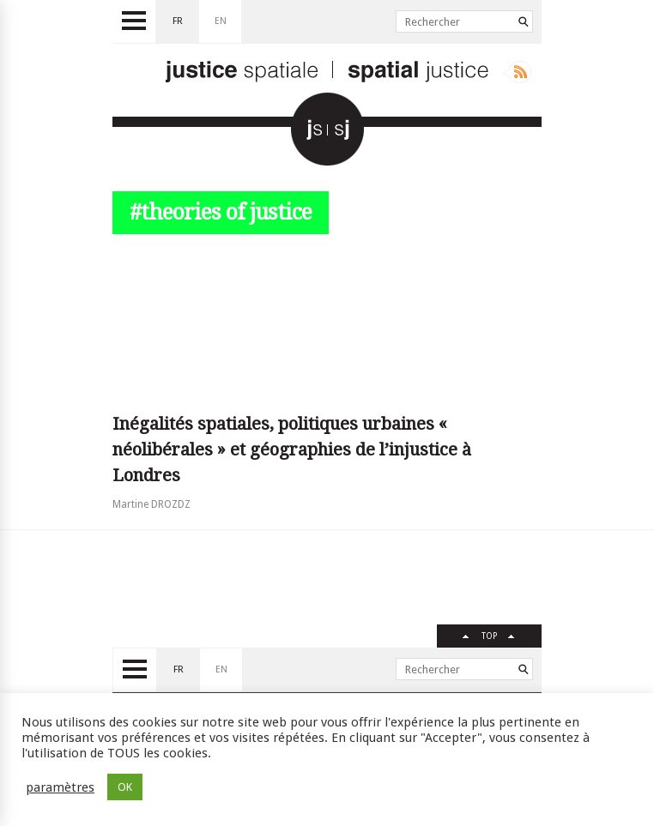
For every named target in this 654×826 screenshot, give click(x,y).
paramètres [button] (60, 787)
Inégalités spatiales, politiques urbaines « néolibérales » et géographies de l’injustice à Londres (291, 449)
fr (178, 21)
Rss (517, 72)
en (221, 21)
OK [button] (125, 787)
